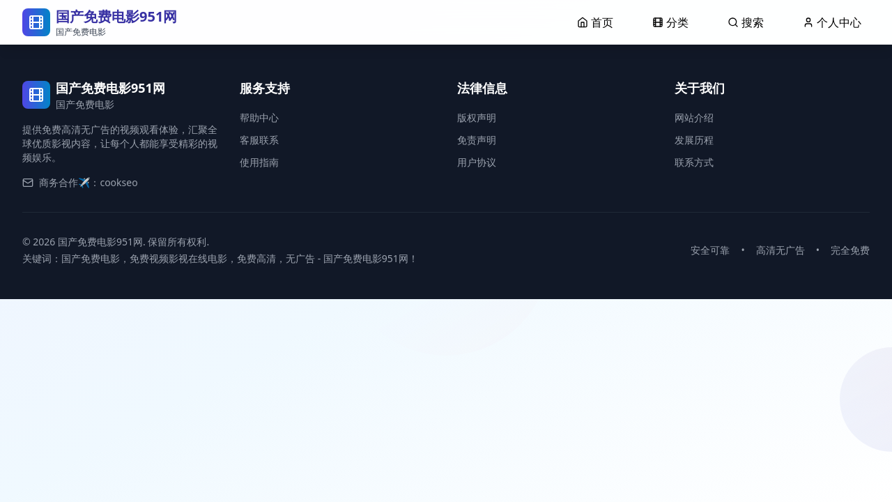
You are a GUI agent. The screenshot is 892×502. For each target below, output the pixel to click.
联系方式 (694, 162)
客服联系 (259, 139)
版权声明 (476, 117)
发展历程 (694, 139)
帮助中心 (259, 117)
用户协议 (476, 162)
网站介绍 (694, 117)
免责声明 (476, 139)
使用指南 (259, 162)
